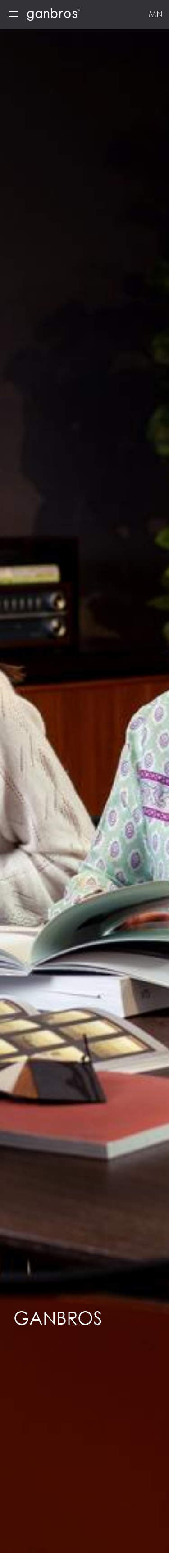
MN (155, 13)
